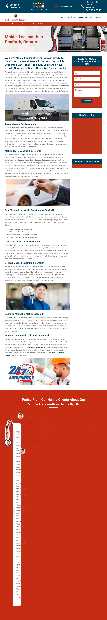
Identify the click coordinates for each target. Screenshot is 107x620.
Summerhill (48, 517)
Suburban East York (84, 542)
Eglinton (14, 488)
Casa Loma (48, 477)
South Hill (48, 512)
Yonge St (15, 479)
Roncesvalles (82, 512)
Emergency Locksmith (69, 606)
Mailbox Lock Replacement (66, 601)
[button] (22, 451)
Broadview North (83, 528)
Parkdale (80, 507)
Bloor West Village (51, 536)
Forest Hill (48, 490)
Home (62, 17)
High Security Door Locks (46, 588)
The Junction (49, 566)
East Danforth (82, 534)
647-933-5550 (93, 10)
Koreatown (81, 482)
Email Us (87, 587)
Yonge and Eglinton (51, 528)
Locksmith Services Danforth (18, 24)
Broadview (15, 520)
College (14, 507)
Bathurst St (15, 482)
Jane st (14, 523)
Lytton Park (48, 498)
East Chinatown (17, 534)
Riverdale (15, 561)
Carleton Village (50, 545)
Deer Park (48, 485)
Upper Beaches (17, 564)
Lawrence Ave (16, 493)
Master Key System (47, 594)
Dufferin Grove (49, 555)
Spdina (14, 504)
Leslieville (15, 547)
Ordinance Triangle (84, 501)
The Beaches (16, 531)
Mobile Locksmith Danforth (37, 24)
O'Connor (81, 553)
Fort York (48, 561)
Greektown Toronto (18, 545)
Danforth (14, 536)
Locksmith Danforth (52, 617)
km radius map (87, 135)
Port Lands (15, 555)
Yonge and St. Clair (51, 488)
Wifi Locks (65, 595)
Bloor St (14, 496)
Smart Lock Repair (46, 605)
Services (71, 17)
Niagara (80, 498)
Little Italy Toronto (84, 488)
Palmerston (81, 504)
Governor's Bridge (84, 547)
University (15, 501)
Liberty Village (82, 485)
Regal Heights (82, 509)
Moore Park (48, 504)
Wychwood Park (50, 526)
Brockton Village (50, 542)
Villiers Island (16, 558)
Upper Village (49, 493)
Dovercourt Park (50, 553)
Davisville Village (50, 482)
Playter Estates (17, 553)
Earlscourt (48, 558)
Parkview (81, 555)
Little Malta (81, 477)
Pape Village (82, 536)
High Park (48, 564)
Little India (15, 542)
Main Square (16, 550)
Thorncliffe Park (83, 558)
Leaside (80, 550)
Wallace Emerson (84, 526)
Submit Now (87, 101)
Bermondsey (82, 545)
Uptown (47, 520)
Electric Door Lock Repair (46, 599)
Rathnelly (48, 515)
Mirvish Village (83, 496)
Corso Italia (48, 547)
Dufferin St (15, 490)
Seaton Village (82, 517)
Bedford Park (16, 566)
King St (14, 515)
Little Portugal (82, 490)
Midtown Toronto (50, 531)
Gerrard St (15, 539)
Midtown (47, 501)
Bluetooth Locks (66, 591)
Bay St (14, 498)
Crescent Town (83, 531)
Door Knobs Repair (46, 609)
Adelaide (15, 517)
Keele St (14, 528)
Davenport (48, 550)
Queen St (15, 512)
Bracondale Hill (50, 539)
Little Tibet (81, 493)
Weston (14, 526)
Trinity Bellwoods (83, 523)
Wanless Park (49, 523)
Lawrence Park (50, 496)
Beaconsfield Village (52, 534)
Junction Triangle (83, 479)
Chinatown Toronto (84, 564)
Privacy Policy (66, 587)
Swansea (81, 520)
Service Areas (95, 17)
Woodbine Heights (84, 539)
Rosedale (48, 509)
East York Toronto (84, 561)
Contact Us (82, 17)
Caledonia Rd (16, 477)
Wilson (14, 485)
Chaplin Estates (50, 479)
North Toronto (49, 507)
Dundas (14, 509)
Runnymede (82, 515)
